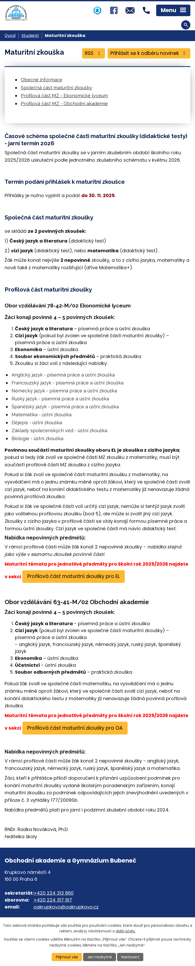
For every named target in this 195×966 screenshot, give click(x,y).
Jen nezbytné (99, 957)
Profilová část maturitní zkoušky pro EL (73, 576)
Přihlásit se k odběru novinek (148, 53)
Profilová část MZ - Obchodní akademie (64, 103)
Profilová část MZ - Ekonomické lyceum (64, 95)
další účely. (126, 931)
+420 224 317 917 (52, 900)
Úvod (10, 35)
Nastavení (130, 957)
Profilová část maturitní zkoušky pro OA (75, 727)
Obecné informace (41, 79)
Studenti (30, 35)
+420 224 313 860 (53, 893)
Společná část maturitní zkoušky (56, 87)
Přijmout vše (67, 957)
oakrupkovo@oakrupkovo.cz (66, 907)
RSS (93, 53)
